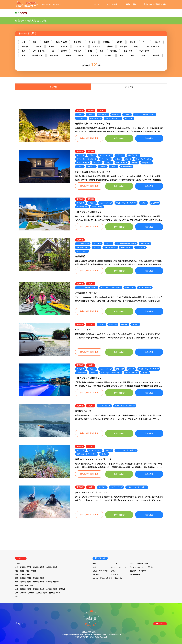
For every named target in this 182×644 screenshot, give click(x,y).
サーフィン (91, 166)
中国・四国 (19, 585)
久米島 (58, 593)
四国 (31, 585)
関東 (16, 574)
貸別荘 (102, 166)
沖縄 (16, 593)
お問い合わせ (119, 138)
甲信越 (33, 571)
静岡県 (29, 578)
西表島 (51, 593)
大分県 (48, 589)
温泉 (79, 114)
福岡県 (22, 589)
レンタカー (113, 324)
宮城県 (35, 567)
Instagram (19, 623)
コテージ (96, 247)
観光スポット (119, 578)
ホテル (117, 159)
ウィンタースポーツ (136, 567)
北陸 (27, 571)
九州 (101, 111)
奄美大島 (80, 111)
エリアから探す (113, 4)
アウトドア (115, 114)
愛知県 (35, 578)
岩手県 (29, 567)
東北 (16, 567)
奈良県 (48, 582)
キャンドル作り (95, 118)
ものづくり (129, 118)
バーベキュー (81, 118)
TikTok (23, 623)
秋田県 (42, 567)
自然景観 (96, 574)
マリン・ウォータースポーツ (144, 114)
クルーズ (131, 369)
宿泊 (90, 114)
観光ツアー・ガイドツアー (139, 571)
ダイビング (80, 155)
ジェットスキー (82, 251)
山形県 (48, 567)
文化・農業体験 (135, 574)
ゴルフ (80, 166)
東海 (16, 578)
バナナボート (146, 163)
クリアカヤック (82, 207)
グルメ (113, 571)
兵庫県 (42, 582)
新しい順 (53, 87)
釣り (108, 163)
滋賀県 (22, 582)
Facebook (16, 623)
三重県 (42, 578)
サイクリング (129, 287)
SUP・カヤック (121, 163)
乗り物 (135, 324)
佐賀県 (29, 589)
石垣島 (38, 593)
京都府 (29, 582)
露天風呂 (124, 324)
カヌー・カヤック (83, 163)
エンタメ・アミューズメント (102, 578)
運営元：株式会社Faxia (90, 632)
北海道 (17, 563)
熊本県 (42, 589)
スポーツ (128, 159)
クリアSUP (155, 203)
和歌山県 (56, 582)
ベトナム (18, 596)
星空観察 (134, 163)
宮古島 (45, 593)
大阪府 (35, 582)
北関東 (22, 574)
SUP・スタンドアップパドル (111, 287)
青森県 (22, 567)
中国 (26, 585)
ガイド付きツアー (83, 247)
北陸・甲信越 (19, 571)
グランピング (102, 114)
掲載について (160, 623)
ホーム (97, 4)
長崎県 (35, 589)
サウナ (127, 114)
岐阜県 (22, 578)
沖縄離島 (31, 593)
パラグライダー (133, 155)
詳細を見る (149, 138)
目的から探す (131, 4)
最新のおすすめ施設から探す (155, 4)
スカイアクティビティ (143, 159)
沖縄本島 (23, 593)
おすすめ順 (128, 87)
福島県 (55, 567)
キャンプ (109, 244)
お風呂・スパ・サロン (113, 118)
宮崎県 (55, 589)
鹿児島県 (91, 111)
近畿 (16, 582)
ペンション (97, 163)
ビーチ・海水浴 (126, 166)
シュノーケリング (106, 155)
